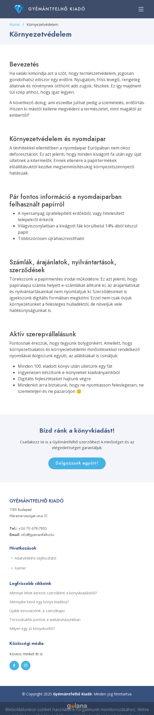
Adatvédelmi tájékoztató (35, 558)
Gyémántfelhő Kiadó (56, 9)
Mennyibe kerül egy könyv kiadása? (39, 602)
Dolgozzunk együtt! (77, 463)
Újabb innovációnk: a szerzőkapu (37, 611)
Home (14, 24)
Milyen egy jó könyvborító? (32, 628)
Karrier (20, 568)
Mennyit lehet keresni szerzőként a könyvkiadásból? (53, 593)
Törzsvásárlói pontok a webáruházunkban (45, 620)
